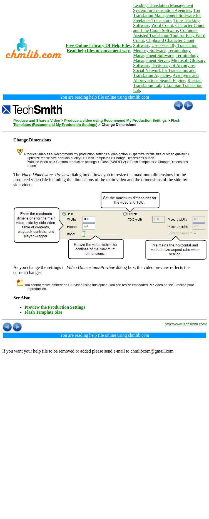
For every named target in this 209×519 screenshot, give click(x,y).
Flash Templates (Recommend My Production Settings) (96, 122)
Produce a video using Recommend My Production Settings (115, 120)
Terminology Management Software (162, 53)
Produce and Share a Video (36, 120)
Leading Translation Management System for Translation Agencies (163, 8)
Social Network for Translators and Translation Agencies (164, 73)
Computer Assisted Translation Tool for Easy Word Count (169, 35)
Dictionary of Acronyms (173, 65)
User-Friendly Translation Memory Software (165, 48)
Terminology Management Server (165, 58)
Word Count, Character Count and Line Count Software (169, 28)
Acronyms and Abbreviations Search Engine (166, 78)
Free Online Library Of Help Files (98, 45)
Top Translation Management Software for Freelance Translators (167, 15)
